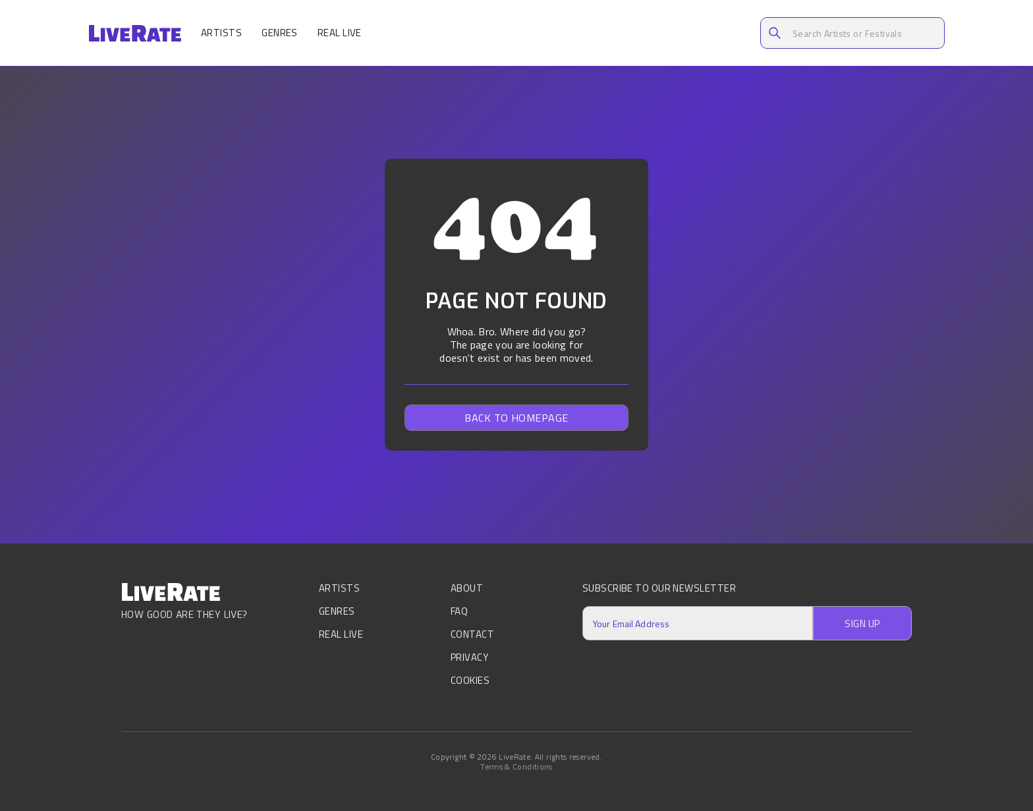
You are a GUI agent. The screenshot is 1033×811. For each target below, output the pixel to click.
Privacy (469, 657)
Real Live (340, 32)
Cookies (470, 680)
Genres (280, 32)
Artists (221, 32)
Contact (472, 634)
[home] (134, 33)
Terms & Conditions (516, 767)
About (467, 589)
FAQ (459, 611)
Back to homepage (516, 418)
